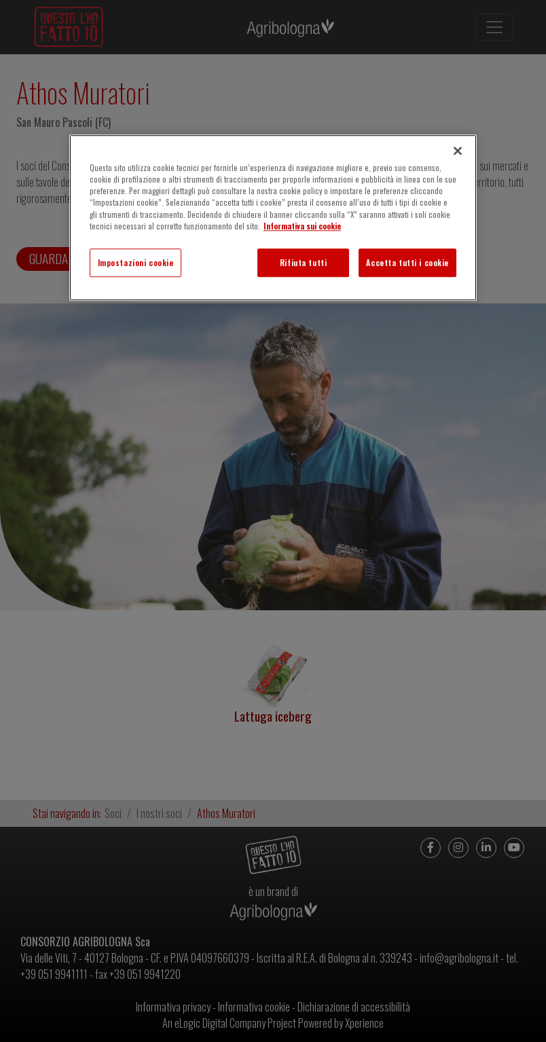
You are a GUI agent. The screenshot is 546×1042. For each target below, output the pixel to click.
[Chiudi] (458, 151)
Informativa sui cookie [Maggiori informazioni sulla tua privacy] (302, 225)
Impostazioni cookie (136, 262)
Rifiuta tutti (303, 262)
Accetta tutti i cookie (407, 262)
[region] (273, 217)
